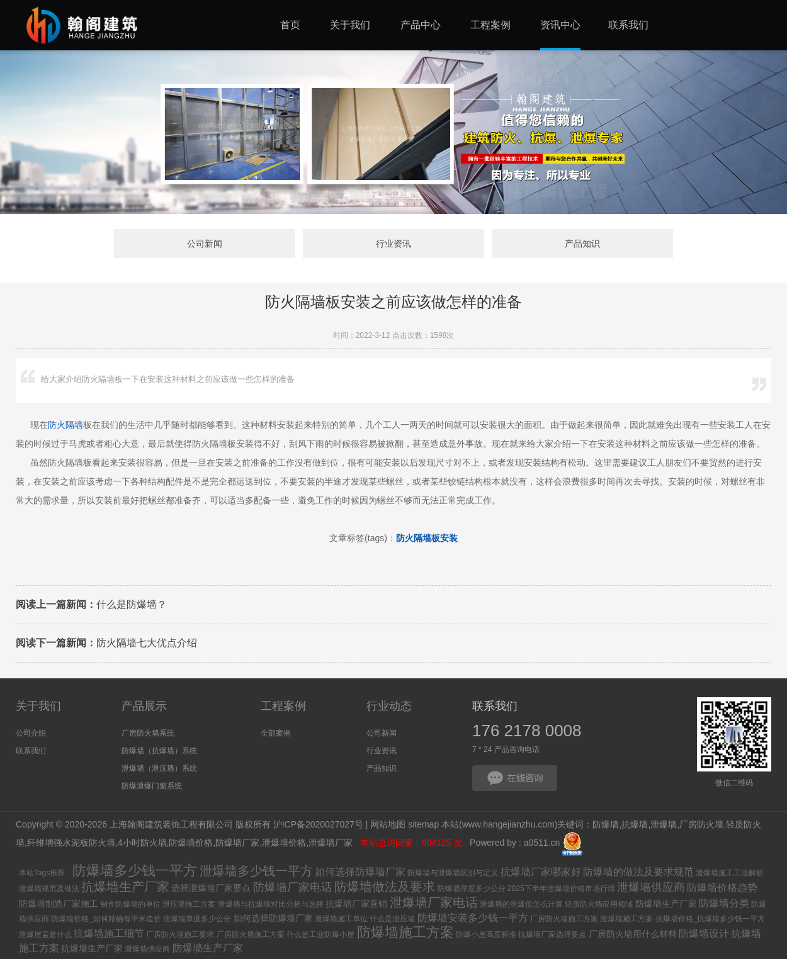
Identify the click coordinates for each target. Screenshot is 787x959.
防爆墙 (605, 824)
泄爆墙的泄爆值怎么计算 (521, 904)
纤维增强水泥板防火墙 (71, 843)
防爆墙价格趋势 (722, 887)
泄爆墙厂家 (332, 843)
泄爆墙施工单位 (341, 918)
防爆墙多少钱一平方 (134, 870)
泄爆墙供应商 (651, 887)
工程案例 (283, 706)
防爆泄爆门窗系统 (152, 786)
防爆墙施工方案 (405, 932)
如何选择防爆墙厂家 (360, 871)
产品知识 (582, 243)
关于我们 (38, 706)
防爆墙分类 (724, 903)
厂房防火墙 (701, 824)
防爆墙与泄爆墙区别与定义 (452, 872)
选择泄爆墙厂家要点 (211, 888)
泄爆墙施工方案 (626, 918)
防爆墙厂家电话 (292, 887)
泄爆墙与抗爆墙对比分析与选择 (271, 904)
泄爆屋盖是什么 (45, 934)
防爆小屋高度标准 (486, 934)
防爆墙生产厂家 (666, 904)
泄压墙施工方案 (188, 904)
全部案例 (276, 733)
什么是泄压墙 (392, 918)
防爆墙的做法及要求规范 (638, 871)
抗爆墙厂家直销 (356, 904)
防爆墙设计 (704, 933)
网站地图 (387, 824)
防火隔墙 (65, 425)
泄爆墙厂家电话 (434, 902)
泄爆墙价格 (284, 843)
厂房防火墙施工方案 (564, 918)
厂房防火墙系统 (148, 733)
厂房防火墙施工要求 (180, 934)
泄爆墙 (663, 824)
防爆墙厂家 (237, 843)
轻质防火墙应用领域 (599, 904)
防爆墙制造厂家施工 (58, 904)
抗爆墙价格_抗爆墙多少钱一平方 (710, 918)
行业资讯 (393, 243)
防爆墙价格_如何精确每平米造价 (106, 918)
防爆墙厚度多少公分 (472, 888)
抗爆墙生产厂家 (125, 887)
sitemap (423, 824)
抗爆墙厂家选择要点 (552, 934)
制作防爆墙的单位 (130, 904)
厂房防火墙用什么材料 (633, 934)
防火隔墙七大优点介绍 (106, 642)
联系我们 (31, 750)
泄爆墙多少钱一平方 (256, 871)
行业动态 (389, 706)
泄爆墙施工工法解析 (730, 872)
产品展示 (144, 706)
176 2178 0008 (527, 730)
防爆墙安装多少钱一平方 (472, 917)
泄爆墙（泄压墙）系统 (159, 768)
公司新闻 (204, 243)
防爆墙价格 (191, 843)
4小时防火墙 (142, 843)
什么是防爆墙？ (91, 604)
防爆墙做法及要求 (384, 887)
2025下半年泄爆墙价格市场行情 (561, 888)
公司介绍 (31, 733)
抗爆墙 (634, 824)
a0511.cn (542, 843)
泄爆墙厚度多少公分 (197, 918)
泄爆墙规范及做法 (49, 888)
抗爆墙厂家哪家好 (541, 871)
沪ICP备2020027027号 (318, 824)
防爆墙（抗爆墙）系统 (159, 750)
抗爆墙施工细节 (109, 933)
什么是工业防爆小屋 (320, 934)
